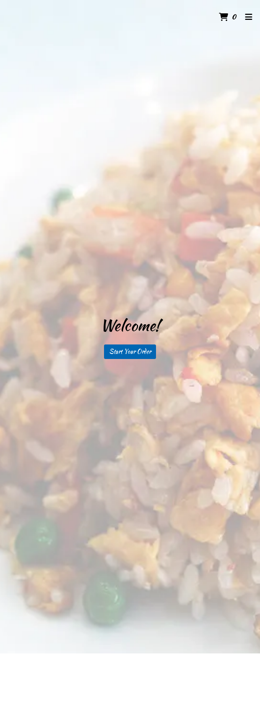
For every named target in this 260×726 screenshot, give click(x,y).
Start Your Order (130, 351)
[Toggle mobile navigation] (248, 17)
